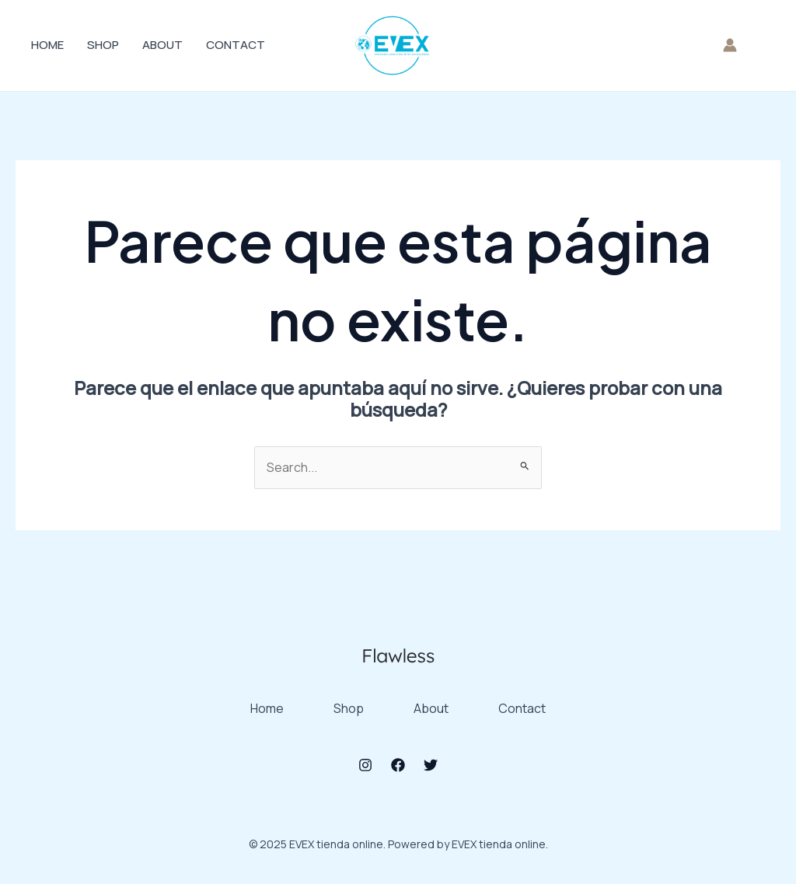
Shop (103, 45)
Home (47, 45)
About (162, 45)
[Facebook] (398, 765)
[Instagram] (365, 765)
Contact (235, 45)
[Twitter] (431, 765)
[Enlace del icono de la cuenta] (730, 45)
